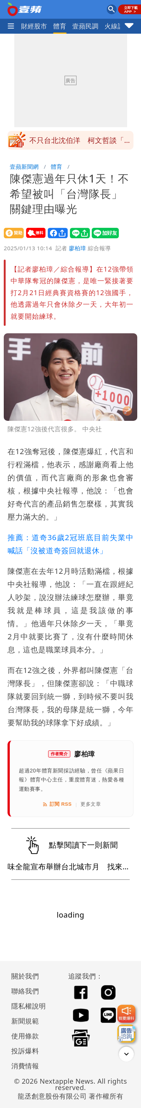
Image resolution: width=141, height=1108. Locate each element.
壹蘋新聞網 (24, 166)
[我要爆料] (126, 1014)
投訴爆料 (25, 1050)
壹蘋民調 (85, 26)
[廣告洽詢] (126, 1034)
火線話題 (118, 26)
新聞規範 (25, 1020)
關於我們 (25, 975)
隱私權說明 (26, 1005)
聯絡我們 (25, 990)
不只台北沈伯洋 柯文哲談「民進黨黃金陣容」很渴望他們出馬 (80, 142)
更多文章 (90, 804)
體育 (60, 26)
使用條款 (25, 1035)
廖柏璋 (77, 248)
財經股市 (34, 26)
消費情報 (25, 1065)
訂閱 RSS (57, 804)
